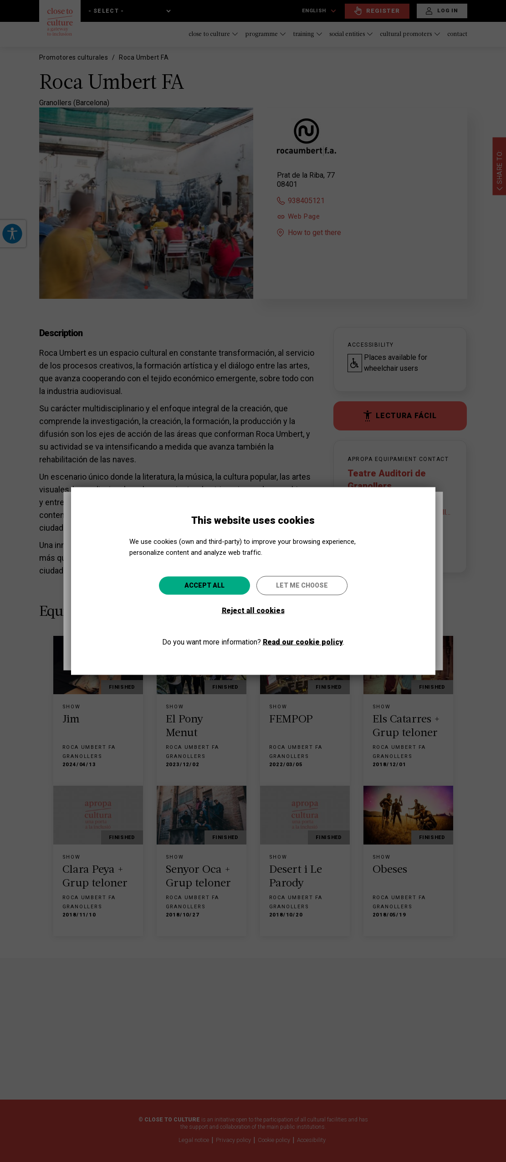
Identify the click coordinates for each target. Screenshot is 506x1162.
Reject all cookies (253, 610)
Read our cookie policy (303, 641)
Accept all (204, 585)
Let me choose (302, 585)
